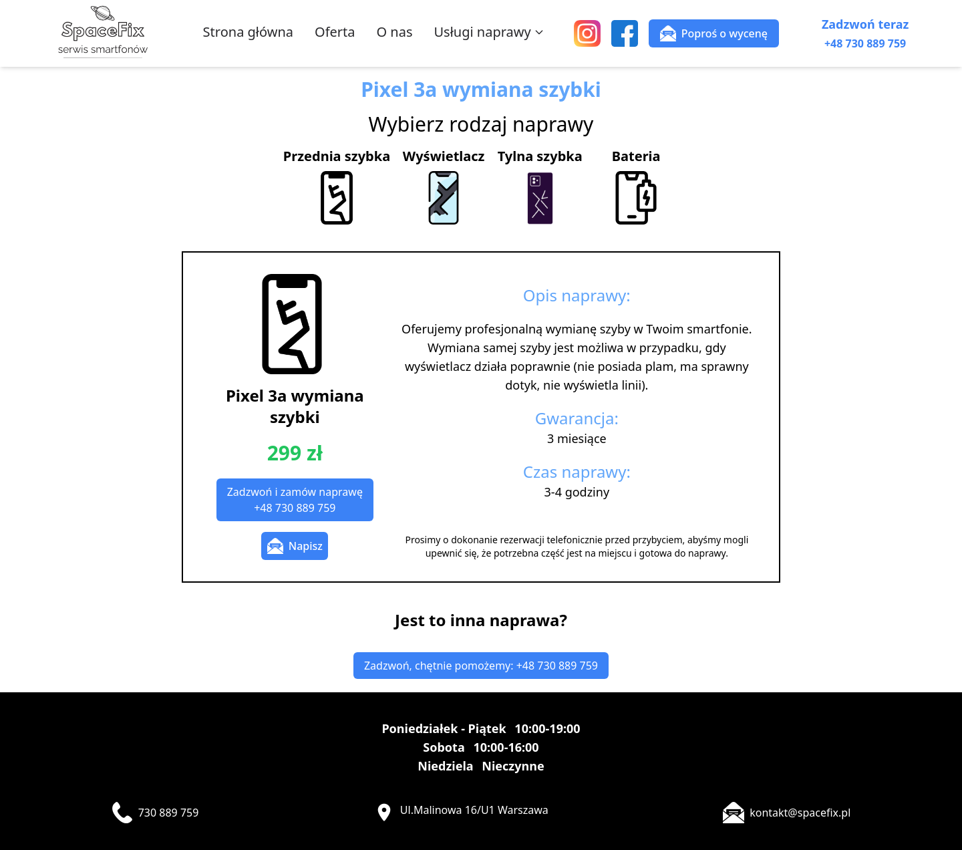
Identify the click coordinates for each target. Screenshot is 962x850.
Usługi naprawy (489, 32)
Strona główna (248, 32)
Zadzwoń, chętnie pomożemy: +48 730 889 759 (481, 665)
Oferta (335, 32)
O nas (395, 32)
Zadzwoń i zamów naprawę (295, 500)
